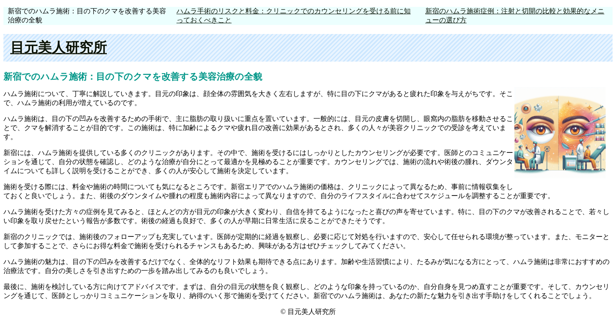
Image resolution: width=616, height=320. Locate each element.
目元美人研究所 (58, 47)
